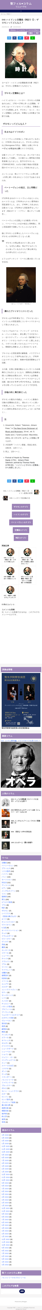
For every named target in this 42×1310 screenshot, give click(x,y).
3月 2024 (5, 1200)
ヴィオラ (5, 942)
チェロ (4, 933)
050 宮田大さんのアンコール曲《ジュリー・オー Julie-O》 (25, 811)
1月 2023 (5, 1236)
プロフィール (7, 1009)
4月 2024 (5, 1197)
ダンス (4, 1071)
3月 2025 (5, 1166)
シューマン (6, 956)
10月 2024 (6, 1180)
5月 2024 (5, 1194)
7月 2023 (5, 1219)
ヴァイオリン (7, 925)
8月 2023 (5, 1217)
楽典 (3, 1026)
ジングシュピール (8, 1060)
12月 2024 (6, 1174)
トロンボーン (7, 1077)
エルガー (5, 987)
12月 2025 (6, 1146)
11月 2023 (6, 1211)
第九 (3, 899)
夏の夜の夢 (6, 1105)
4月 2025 (5, 1163)
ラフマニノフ (7, 970)
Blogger (24, 1301)
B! (20, 38)
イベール (5, 981)
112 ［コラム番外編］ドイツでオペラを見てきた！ (20, 741)
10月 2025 (6, 1152)
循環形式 (5, 975)
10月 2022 (6, 1245)
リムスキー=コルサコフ (11, 1015)
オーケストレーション (10, 930)
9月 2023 (5, 1214)
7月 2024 (5, 1189)
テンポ (4, 1074)
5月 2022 (5, 1259)
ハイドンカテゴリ (21, 514)
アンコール (6, 885)
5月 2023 (5, 1225)
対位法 (4, 882)
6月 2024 (5, 1191)
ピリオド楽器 (7, 902)
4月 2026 (5, 1135)
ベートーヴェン (33, 30)
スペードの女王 (8, 1066)
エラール (5, 1037)
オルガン (5, 1043)
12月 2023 (6, 1208)
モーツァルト (7, 880)
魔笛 (3, 947)
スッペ (4, 1063)
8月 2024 (5, 1186)
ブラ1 (4, 905)
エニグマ (5, 984)
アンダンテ (6, 1035)
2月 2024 (5, 1203)
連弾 (3, 1119)
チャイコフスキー (8, 922)
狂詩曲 (4, 978)
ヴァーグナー (7, 939)
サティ (4, 992)
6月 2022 (5, 1256)
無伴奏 (4, 1114)
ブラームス (6, 868)
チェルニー (6, 1004)
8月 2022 (5, 1251)
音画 (3, 1122)
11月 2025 (6, 1149)
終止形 (4, 1116)
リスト (4, 894)
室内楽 (4, 1023)
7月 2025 (5, 1160)
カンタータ (6, 950)
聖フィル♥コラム (21, 3)
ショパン (5, 1054)
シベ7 (4, 998)
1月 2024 (5, 1205)
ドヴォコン (6, 961)
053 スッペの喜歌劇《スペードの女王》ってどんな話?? (24, 800)
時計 (37, 33)
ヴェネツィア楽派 (8, 1102)
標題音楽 (5, 1111)
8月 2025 (5, 1157)
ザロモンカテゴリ (21, 507)
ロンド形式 (6, 1099)
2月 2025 (5, 1169)
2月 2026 (5, 1141)
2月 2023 (5, 1234)
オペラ (4, 919)
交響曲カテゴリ (21, 530)
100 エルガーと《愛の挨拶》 (22, 842)
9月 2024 (5, 1183)
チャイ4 (5, 958)
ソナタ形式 (6, 871)
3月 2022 (5, 1265)
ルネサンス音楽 (8, 1018)
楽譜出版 (5, 1108)
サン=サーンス (7, 995)
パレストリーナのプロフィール (14, 1278)
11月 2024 (6, 1177)
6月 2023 (5, 1222)
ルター (4, 1094)
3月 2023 (5, 1231)
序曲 (3, 944)
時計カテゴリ (21, 538)
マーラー (5, 967)
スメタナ (5, 1001)
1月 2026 (5, 1143)
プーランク (6, 1012)
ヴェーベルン (7, 1020)
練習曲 (4, 1029)
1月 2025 (5, 1172)
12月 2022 (6, 1239)
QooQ (24, 1309)
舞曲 (3, 1032)
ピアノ (4, 888)
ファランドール (8, 1083)
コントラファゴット (9, 990)
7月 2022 (5, 1253)
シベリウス (6, 913)
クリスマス (6, 1046)
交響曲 (30, 33)
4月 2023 (5, 1228)
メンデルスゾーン (8, 891)
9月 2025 (5, 1155)
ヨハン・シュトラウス (10, 1091)
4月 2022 (5, 1262)
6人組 (4, 928)
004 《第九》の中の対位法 (21, 832)
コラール (5, 953)
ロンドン (5, 1097)
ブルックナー (7, 1085)
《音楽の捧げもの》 (9, 916)
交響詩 (4, 973)
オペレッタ (6, 1040)
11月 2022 (6, 1242)
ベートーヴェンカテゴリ (21, 522)
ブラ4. (4, 964)
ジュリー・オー (8, 1057)
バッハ (4, 877)
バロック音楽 (7, 1006)
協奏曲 (4, 896)
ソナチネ (5, 1068)
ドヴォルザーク (8, 936)
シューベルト (7, 1052)
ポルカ (4, 1088)
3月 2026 (5, 1138)
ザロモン (13, 30)
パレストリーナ (8, 1080)
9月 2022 (5, 1248)
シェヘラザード (8, 1049)
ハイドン (22, 30)
